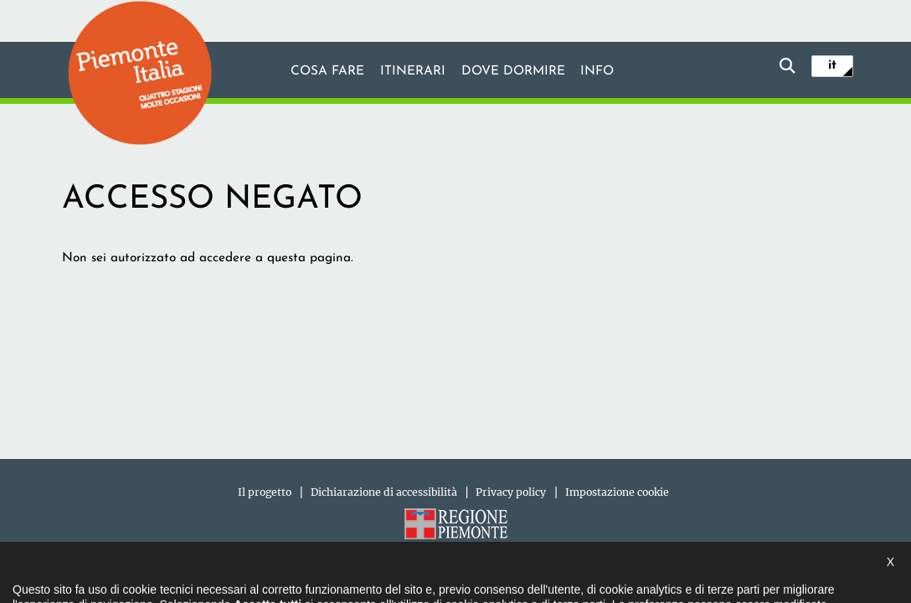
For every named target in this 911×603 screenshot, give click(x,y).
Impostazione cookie (617, 492)
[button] (34, 573)
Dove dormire (513, 71)
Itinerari (412, 71)
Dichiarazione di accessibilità (384, 492)
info (597, 71)
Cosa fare (327, 71)
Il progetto (264, 492)
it (832, 65)
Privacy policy (511, 492)
